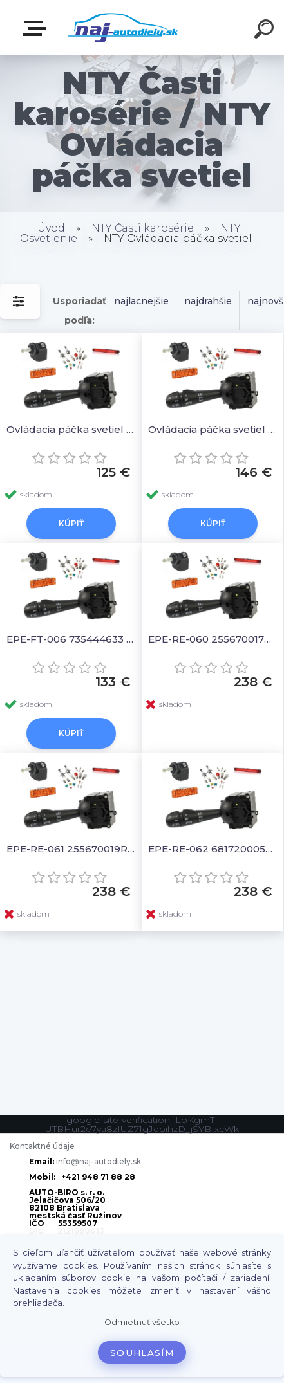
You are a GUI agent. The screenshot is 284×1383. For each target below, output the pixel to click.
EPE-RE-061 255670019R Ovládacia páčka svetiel (70, 849)
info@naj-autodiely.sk (98, 1161)
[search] (266, 31)
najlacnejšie (141, 301)
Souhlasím (142, 1353)
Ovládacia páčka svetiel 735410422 (70, 429)
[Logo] (123, 27)
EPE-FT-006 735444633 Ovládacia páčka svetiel (70, 639)
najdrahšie (208, 301)
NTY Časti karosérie (142, 228)
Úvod (51, 228)
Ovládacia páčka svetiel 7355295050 (212, 429)
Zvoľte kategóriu (37, 28)
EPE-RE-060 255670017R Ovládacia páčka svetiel (212, 639)
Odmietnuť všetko (142, 1322)
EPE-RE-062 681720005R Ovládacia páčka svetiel (212, 849)
